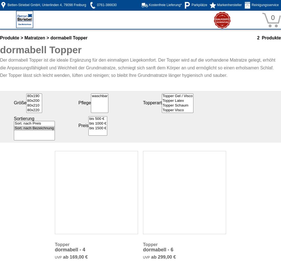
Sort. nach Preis (34, 123)
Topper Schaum (177, 105)
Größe (20, 102)
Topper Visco (177, 110)
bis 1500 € (98, 128)
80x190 (34, 96)
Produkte (9, 38)
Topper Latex (177, 100)
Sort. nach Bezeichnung (34, 128)
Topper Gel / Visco (177, 96)
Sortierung (24, 118)
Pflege (84, 102)
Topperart (152, 102)
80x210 (34, 105)
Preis (83, 125)
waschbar (99, 96)
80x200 (34, 100)
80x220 (34, 110)
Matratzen (34, 38)
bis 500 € (98, 119)
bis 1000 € (98, 123)
